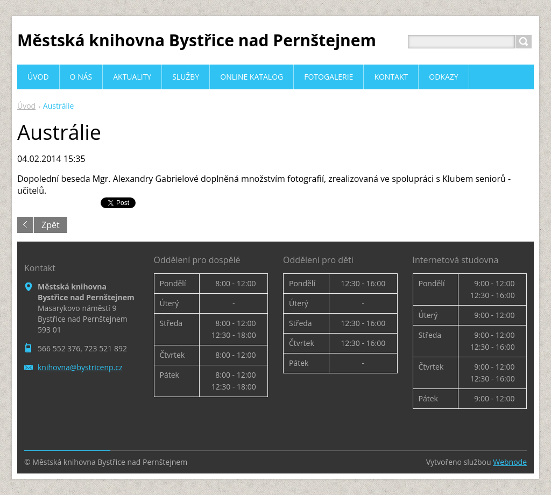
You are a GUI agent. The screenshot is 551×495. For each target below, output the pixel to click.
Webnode (510, 462)
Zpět (50, 225)
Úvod (26, 106)
